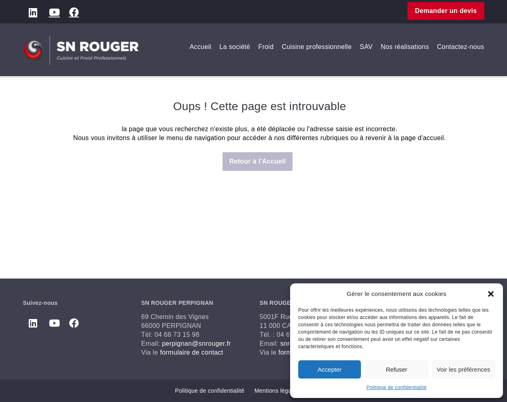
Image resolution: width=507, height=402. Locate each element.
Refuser (396, 369)
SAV (366, 46)
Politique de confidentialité (396, 387)
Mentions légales (277, 390)
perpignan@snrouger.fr (196, 343)
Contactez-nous (460, 46)
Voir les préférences (463, 369)
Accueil (200, 46)
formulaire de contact (191, 352)
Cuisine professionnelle (317, 46)
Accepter (330, 369)
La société (234, 46)
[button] (491, 294)
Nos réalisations (405, 46)
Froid (266, 46)
